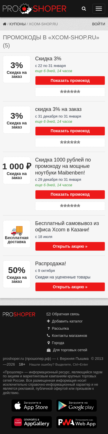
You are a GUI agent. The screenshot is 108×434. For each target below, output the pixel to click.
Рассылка (57, 328)
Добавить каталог (64, 321)
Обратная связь (62, 314)
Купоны (18, 24)
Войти (98, 24)
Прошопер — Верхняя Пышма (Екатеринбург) (34, 8)
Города (55, 343)
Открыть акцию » (70, 246)
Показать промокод (70, 80)
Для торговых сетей (66, 350)
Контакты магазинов (66, 335)
